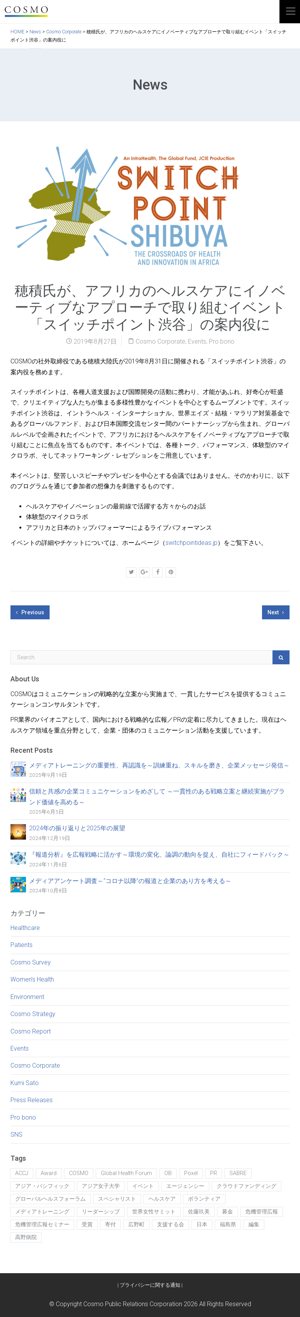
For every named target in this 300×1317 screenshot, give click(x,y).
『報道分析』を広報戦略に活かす (159, 854)
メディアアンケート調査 (130, 881)
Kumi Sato (24, 1083)
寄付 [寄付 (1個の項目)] (110, 1224)
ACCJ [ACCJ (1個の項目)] (21, 1173)
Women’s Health (32, 979)
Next (275, 612)
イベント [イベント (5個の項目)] (143, 1186)
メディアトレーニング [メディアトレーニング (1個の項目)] (42, 1211)
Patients (21, 945)
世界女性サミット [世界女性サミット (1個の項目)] (154, 1211)
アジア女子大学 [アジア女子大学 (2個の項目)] (101, 1186)
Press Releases (31, 1100)
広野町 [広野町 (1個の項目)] (136, 1224)
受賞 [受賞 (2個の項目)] (87, 1224)
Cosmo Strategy (32, 1014)
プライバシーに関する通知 (150, 1285)
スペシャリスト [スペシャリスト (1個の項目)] (117, 1199)
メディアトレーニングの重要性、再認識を (159, 765)
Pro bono (221, 341)
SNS (16, 1134)
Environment (27, 997)
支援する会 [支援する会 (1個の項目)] (170, 1224)
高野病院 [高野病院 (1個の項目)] (26, 1237)
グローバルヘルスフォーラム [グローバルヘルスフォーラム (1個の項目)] (50, 1199)
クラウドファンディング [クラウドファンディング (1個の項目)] (246, 1186)
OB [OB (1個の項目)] (168, 1173)
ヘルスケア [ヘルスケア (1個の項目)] (162, 1199)
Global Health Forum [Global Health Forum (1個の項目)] (126, 1173)
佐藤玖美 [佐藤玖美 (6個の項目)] (199, 1211)
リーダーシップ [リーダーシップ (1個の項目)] (101, 1211)
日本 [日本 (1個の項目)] (202, 1224)
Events (197, 341)
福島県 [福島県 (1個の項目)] (228, 1224)
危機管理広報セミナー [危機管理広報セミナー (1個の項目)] (42, 1224)
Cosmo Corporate (160, 341)
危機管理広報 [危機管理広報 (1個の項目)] (261, 1211)
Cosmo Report (30, 1031)
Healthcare (25, 928)
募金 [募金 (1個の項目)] (227, 1211)
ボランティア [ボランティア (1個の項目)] (204, 1199)
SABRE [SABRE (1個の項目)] (238, 1173)
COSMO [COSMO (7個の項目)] (78, 1173)
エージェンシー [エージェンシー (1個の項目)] (185, 1186)
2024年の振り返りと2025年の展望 (77, 828)
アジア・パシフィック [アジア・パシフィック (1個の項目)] (42, 1186)
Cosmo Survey (30, 962)
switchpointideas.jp (191, 542)
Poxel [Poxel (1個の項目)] (191, 1173)
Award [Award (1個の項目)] (49, 1173)
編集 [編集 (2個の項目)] (253, 1224)
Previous (30, 612)
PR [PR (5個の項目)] (213, 1173)
